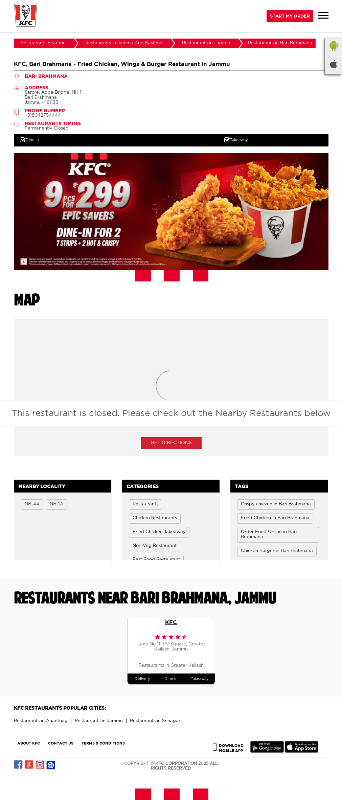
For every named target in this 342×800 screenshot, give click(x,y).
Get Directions (171, 442)
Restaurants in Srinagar (155, 721)
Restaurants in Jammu (99, 721)
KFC (171, 622)
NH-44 (32, 504)
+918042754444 (43, 115)
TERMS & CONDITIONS (103, 743)
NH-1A (56, 504)
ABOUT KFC (28, 743)
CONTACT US (60, 743)
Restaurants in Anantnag (41, 721)
